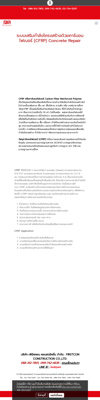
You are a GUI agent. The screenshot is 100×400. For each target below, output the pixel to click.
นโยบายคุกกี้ (26, 390)
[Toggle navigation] (96, 23)
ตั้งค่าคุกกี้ (42, 395)
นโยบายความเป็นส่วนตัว (71, 387)
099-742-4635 (53, 8)
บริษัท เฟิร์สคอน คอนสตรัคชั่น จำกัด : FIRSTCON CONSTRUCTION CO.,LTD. (50, 356)
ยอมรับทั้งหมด (56, 395)
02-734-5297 (69, 8)
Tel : (25, 8)
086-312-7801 (35, 8)
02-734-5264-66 (44, 377)
